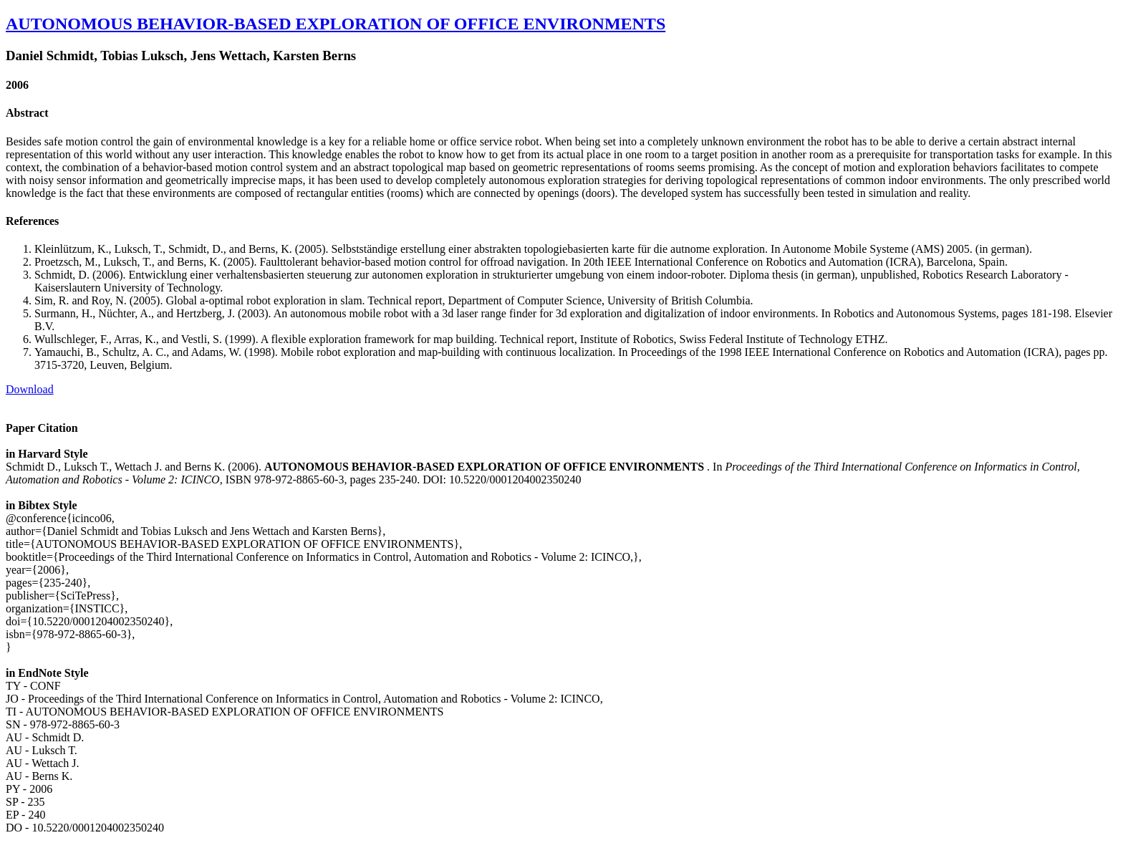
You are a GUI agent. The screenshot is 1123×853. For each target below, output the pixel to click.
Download (30, 389)
